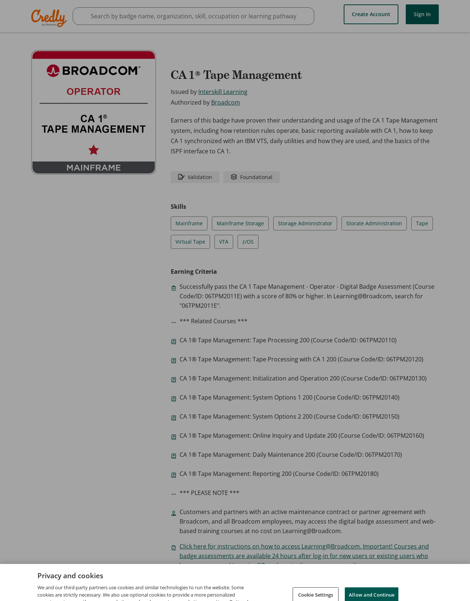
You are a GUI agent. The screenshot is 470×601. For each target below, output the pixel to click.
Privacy (368, 582)
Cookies (335, 592)
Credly (50, 18)
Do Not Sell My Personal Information (399, 592)
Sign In (422, 13)
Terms (342, 582)
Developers (401, 582)
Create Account (371, 13)
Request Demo (265, 582)
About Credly (309, 582)
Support (434, 582)
